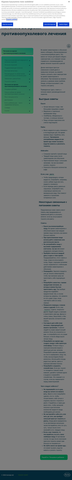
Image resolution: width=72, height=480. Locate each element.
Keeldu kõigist (63, 23)
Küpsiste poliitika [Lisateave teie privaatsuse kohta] (11, 18)
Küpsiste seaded (7, 23)
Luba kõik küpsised (49, 23)
